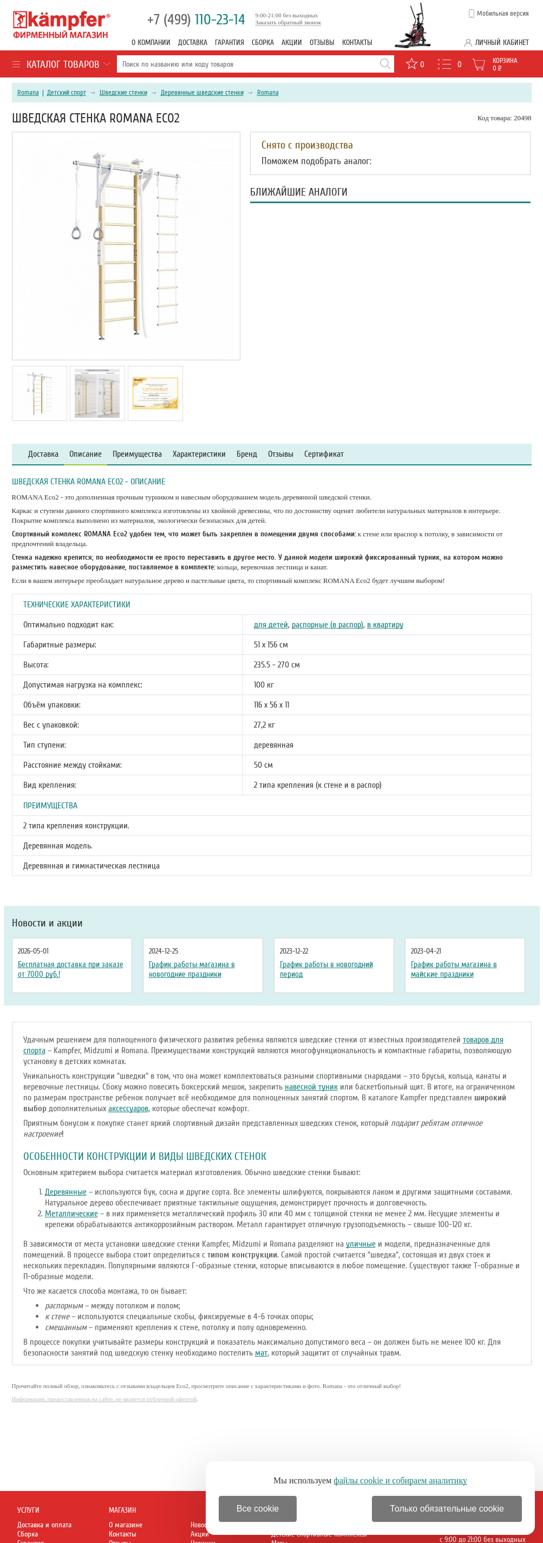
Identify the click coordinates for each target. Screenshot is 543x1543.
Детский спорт (66, 92)
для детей (271, 624)
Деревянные (66, 1192)
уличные (361, 1244)
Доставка (192, 42)
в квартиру (385, 624)
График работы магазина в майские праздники (454, 969)
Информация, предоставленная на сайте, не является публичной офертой (104, 1399)
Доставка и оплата (44, 1524)
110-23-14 (196, 20)
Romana (28, 92)
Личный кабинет (502, 42)
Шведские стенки (123, 92)
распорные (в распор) (327, 624)
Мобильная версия (503, 13)
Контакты (357, 42)
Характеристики (199, 454)
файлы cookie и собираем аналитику (400, 1480)
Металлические (71, 1213)
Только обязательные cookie (447, 1508)
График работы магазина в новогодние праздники (192, 969)
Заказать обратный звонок (289, 22)
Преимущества (137, 454)
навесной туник (311, 1086)
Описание (85, 454)
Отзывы (322, 42)
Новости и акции (47, 923)
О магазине (125, 1524)
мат (261, 1352)
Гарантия (229, 42)
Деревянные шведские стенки (202, 92)
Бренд (247, 454)
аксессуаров (128, 1108)
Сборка (263, 42)
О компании (151, 42)
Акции (292, 42)
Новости (202, 1524)
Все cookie (258, 1508)
